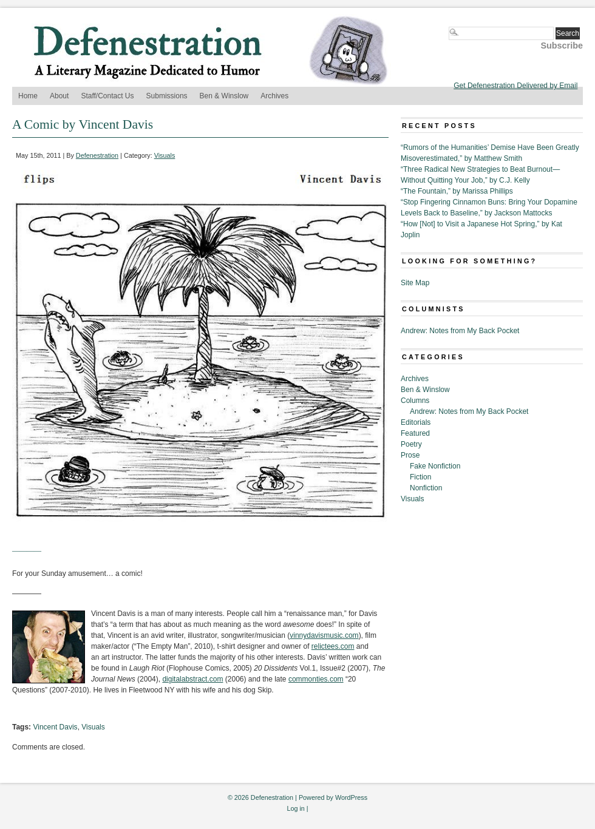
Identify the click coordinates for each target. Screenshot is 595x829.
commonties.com (316, 679)
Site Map (415, 283)
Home (28, 96)
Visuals (164, 155)
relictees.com (333, 646)
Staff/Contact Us (107, 96)
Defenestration (97, 155)
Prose (410, 455)
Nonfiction (426, 488)
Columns (415, 400)
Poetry (411, 444)
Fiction (420, 477)
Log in (295, 808)
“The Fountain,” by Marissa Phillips (457, 191)
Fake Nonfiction (435, 466)
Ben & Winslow (224, 96)
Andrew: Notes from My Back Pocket (460, 331)
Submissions (167, 96)
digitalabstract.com (192, 679)
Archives (274, 96)
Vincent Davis (55, 727)
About (59, 96)
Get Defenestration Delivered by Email (515, 85)
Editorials (415, 422)
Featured (415, 433)
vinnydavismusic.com (324, 635)
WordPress (351, 797)
